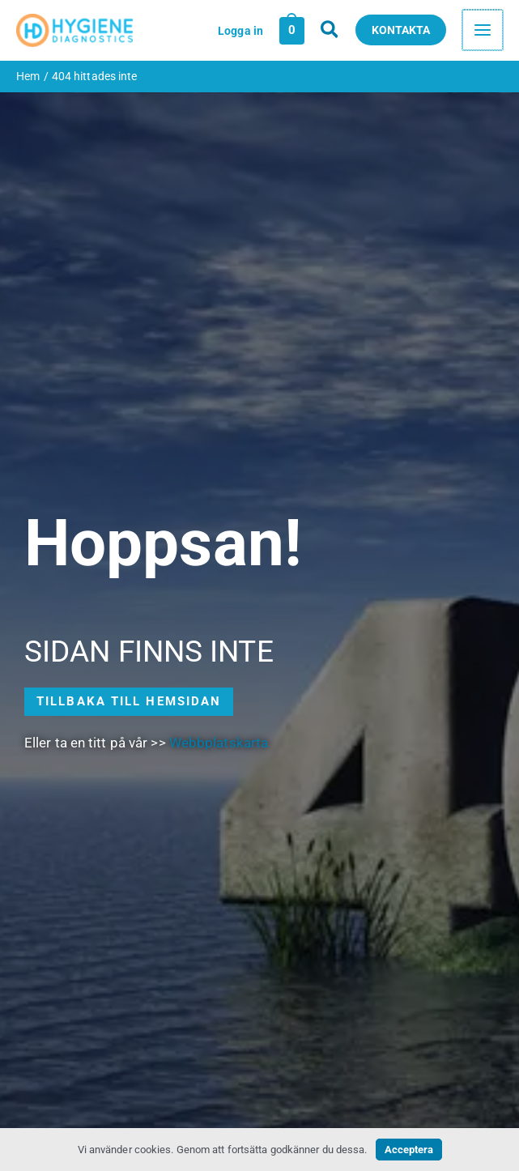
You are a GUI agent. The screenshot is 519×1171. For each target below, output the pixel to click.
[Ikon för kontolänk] (242, 32)
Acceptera (409, 1149)
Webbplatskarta (218, 747)
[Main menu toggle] (483, 32)
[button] (332, 32)
